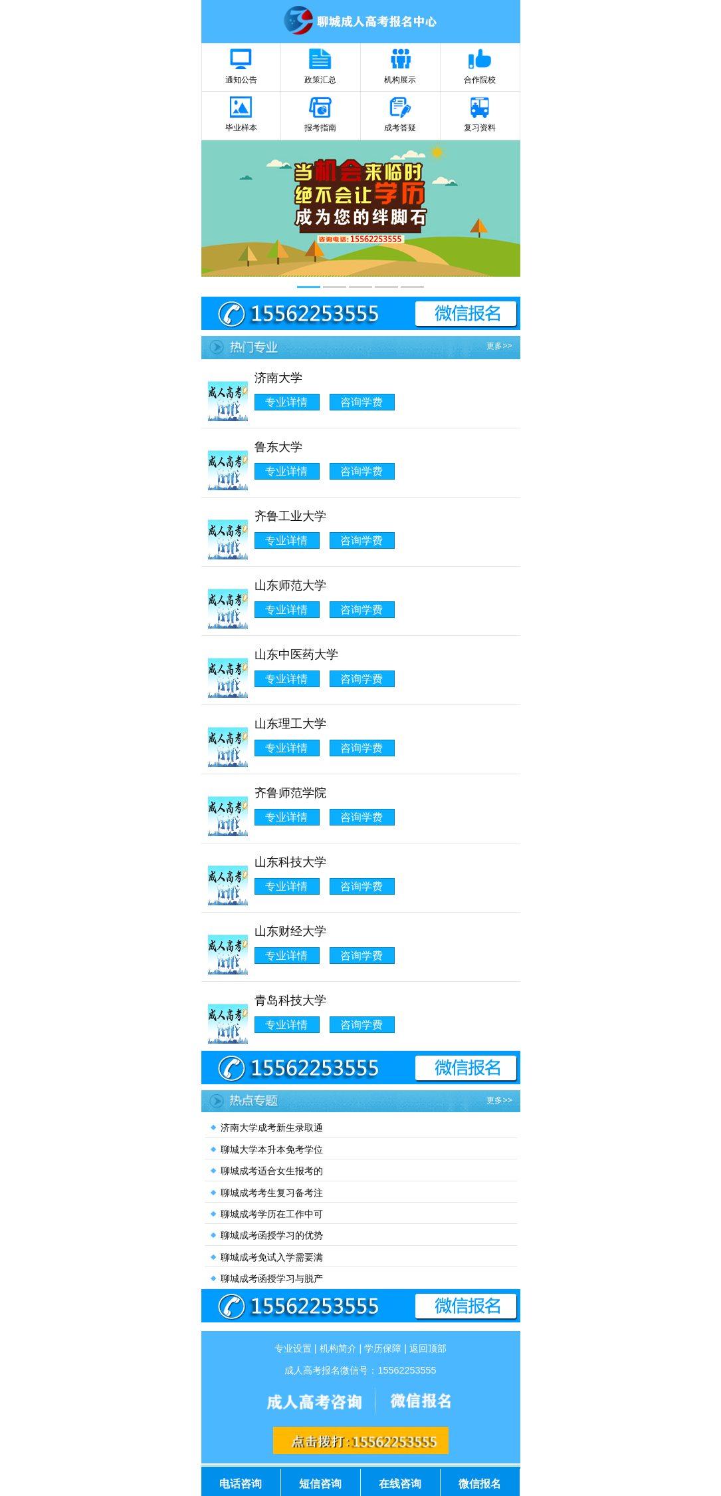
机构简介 (338, 1348)
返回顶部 (428, 1348)
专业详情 (286, 402)
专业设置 (293, 1348)
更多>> (499, 346)
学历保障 (382, 1348)
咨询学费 (361, 402)
